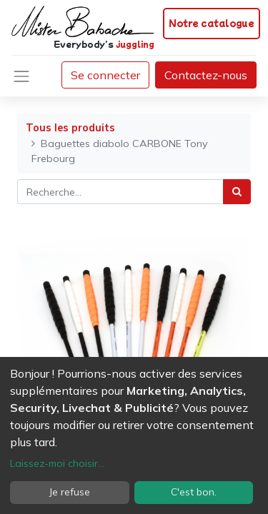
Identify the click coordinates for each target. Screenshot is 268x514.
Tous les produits (70, 127)
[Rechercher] (237, 191)
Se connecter (105, 75)
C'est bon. (194, 491)
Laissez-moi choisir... (57, 463)
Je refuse (69, 491)
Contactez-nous (205, 75)
